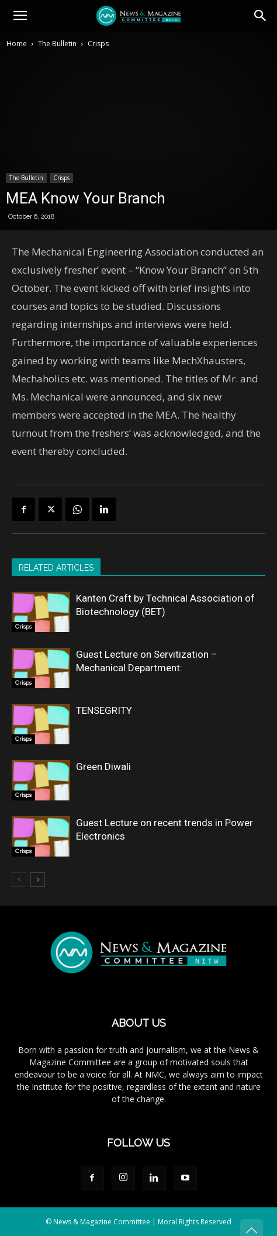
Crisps (98, 44)
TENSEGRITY (104, 710)
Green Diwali (103, 766)
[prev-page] (19, 879)
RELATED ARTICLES (56, 567)
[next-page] (37, 879)
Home (16, 44)
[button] (20, 16)
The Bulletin (57, 44)
